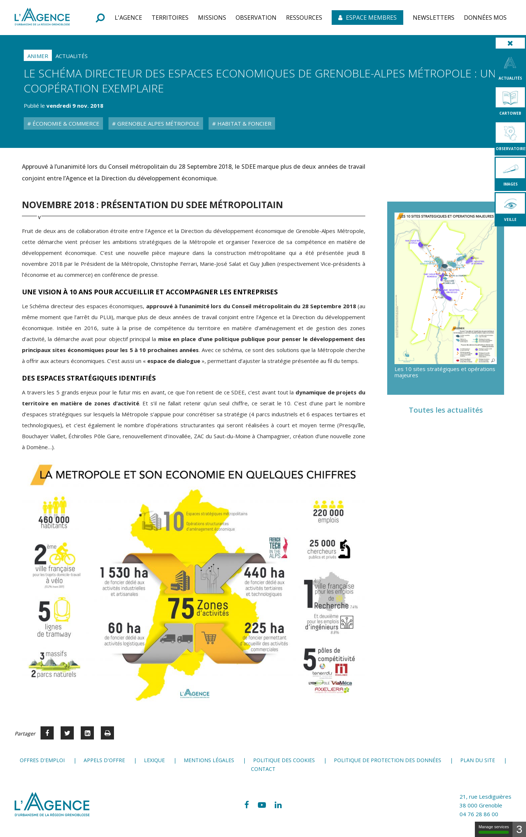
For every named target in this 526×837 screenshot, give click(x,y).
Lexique (154, 760)
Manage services (494, 829)
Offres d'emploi (42, 760)
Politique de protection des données (387, 760)
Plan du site (477, 760)
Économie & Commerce (65, 123)
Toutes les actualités (446, 410)
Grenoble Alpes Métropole (157, 123)
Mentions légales (209, 760)
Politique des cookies (284, 760)
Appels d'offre (104, 760)
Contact (263, 768)
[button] (128, 18)
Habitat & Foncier (243, 123)
